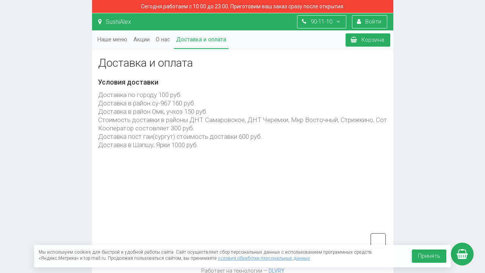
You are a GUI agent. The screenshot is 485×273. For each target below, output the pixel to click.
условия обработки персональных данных (264, 258)
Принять (429, 256)
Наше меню (112, 39)
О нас (163, 39)
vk (378, 240)
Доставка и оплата (201, 39)
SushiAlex (114, 21)
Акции (141, 39)
